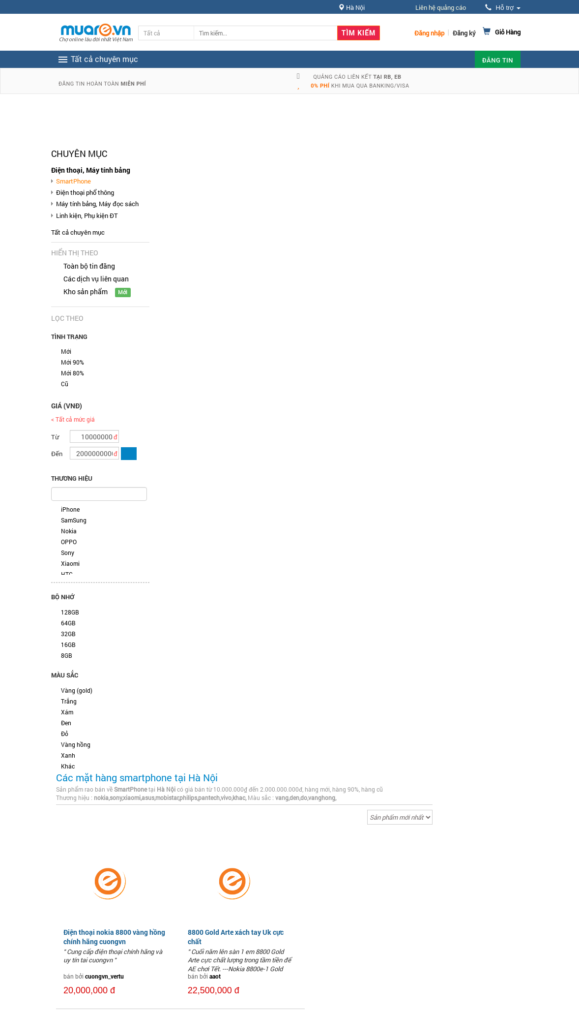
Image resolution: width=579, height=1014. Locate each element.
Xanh (68, 755)
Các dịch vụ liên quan (96, 278)
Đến (56, 453)
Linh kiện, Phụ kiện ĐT (87, 215)
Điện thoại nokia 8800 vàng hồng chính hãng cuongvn (114, 936)
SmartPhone (73, 181)
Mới (66, 351)
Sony (67, 552)
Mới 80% (72, 373)
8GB (66, 655)
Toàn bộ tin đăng (89, 266)
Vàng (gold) (76, 690)
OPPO (69, 542)
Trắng (69, 701)
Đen (66, 723)
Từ (55, 436)
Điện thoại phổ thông (85, 192)
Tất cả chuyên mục (78, 232)
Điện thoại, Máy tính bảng (90, 170)
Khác (68, 766)
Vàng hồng (75, 744)
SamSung (74, 520)
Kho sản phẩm (85, 291)
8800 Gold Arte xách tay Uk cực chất (236, 936)
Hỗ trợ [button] (503, 7)
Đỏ (64, 733)
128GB (70, 612)
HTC (67, 574)
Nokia (69, 531)
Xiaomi (70, 563)
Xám (67, 712)
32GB (68, 634)
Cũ (64, 384)
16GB (68, 644)
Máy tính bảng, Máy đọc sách (97, 203)
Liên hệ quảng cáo (440, 7)
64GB (68, 623)
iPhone (70, 509)
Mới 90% (72, 362)
